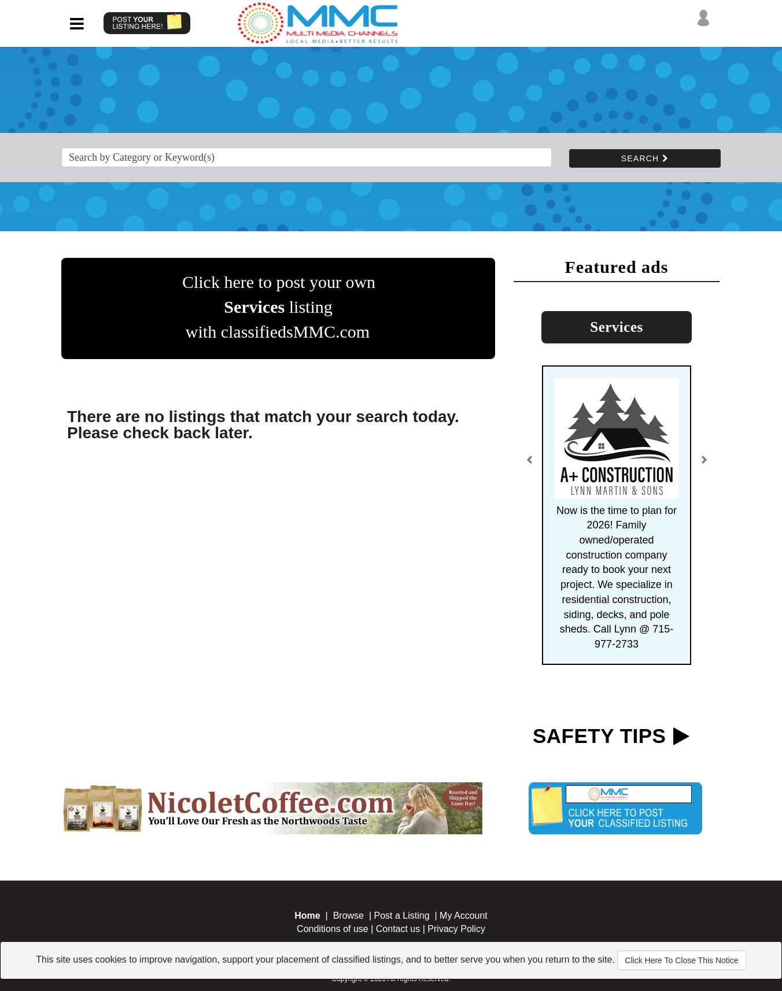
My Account (464, 915)
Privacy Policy (456, 929)
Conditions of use (332, 929)
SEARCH (645, 158)
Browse (348, 915)
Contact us (398, 929)
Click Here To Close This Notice (681, 960)
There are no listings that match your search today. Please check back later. (263, 425)
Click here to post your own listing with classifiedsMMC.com (278, 306)
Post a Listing (402, 915)
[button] (529, 464)
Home (307, 915)
